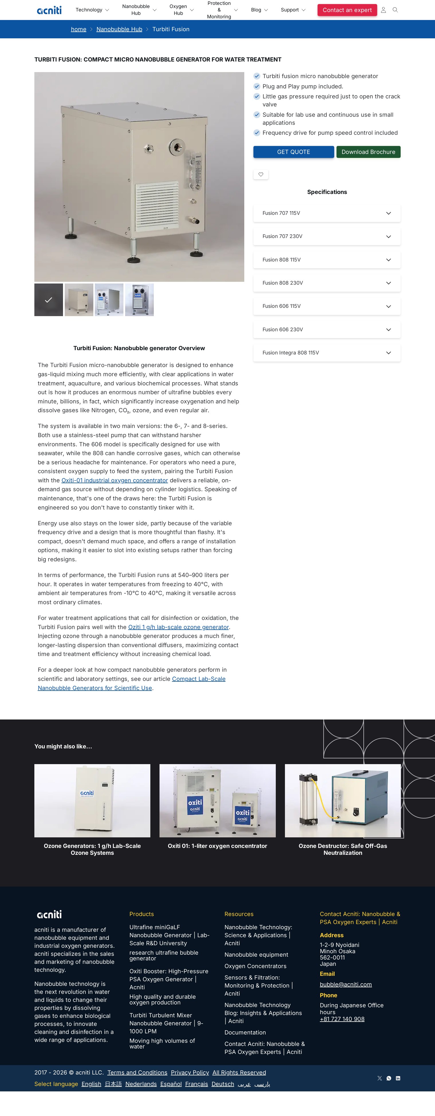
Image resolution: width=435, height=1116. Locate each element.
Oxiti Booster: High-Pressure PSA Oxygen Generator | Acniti (168, 979)
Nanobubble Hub (155, 10)
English (91, 1084)
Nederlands (141, 1084)
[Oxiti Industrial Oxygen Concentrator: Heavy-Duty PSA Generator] (217, 805)
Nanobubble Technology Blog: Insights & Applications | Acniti (263, 1013)
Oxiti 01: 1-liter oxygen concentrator (217, 850)
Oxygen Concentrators (256, 966)
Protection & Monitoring (258, 10)
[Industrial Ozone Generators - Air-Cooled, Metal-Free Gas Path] (92, 805)
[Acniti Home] (49, 10)
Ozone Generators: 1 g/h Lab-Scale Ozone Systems (92, 854)
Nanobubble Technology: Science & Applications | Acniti (258, 935)
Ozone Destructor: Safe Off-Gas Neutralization (342, 854)
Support (347, 10)
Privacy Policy (190, 1072)
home (78, 29)
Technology (97, 10)
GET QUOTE (293, 151)
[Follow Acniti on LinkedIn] (398, 1078)
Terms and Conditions (137, 1072)
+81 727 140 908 (342, 1019)
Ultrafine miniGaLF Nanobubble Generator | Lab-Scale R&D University (169, 935)
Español (171, 1084)
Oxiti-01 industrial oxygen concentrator (115, 480)
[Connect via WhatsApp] (389, 1078)
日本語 (113, 1084)
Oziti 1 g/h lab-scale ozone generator (178, 627)
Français (196, 1084)
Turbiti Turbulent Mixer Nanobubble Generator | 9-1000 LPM (166, 1023)
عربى (244, 1084)
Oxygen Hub (208, 10)
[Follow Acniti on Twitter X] (380, 1078)
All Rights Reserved (239, 1072)
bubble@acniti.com (346, 984)
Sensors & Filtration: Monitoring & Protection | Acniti (259, 985)
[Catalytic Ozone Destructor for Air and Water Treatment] (343, 805)
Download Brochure (368, 151)
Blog (304, 10)
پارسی (262, 1084)
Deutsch (223, 1084)
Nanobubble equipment (256, 954)
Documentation (245, 1032)
